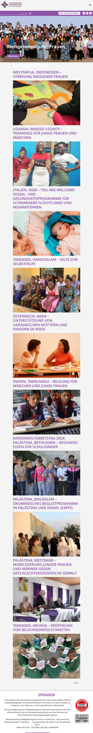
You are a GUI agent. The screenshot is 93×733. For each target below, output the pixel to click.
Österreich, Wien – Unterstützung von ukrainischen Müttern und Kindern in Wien (40, 322)
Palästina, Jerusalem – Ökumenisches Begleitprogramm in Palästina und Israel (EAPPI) (45, 503)
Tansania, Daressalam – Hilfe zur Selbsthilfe (45, 261)
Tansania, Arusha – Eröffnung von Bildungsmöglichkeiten (43, 627)
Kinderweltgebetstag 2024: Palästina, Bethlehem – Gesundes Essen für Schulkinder (45, 442)
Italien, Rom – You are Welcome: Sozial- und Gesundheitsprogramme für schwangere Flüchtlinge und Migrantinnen (44, 198)
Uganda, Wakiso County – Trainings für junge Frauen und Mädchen (45, 133)
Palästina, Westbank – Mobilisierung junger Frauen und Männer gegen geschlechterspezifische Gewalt (45, 566)
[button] (90, 5)
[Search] (30, 13)
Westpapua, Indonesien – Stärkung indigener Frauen (40, 74)
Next (77, 683)
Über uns (12, 56)
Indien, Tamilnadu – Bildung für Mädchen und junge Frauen (45, 383)
